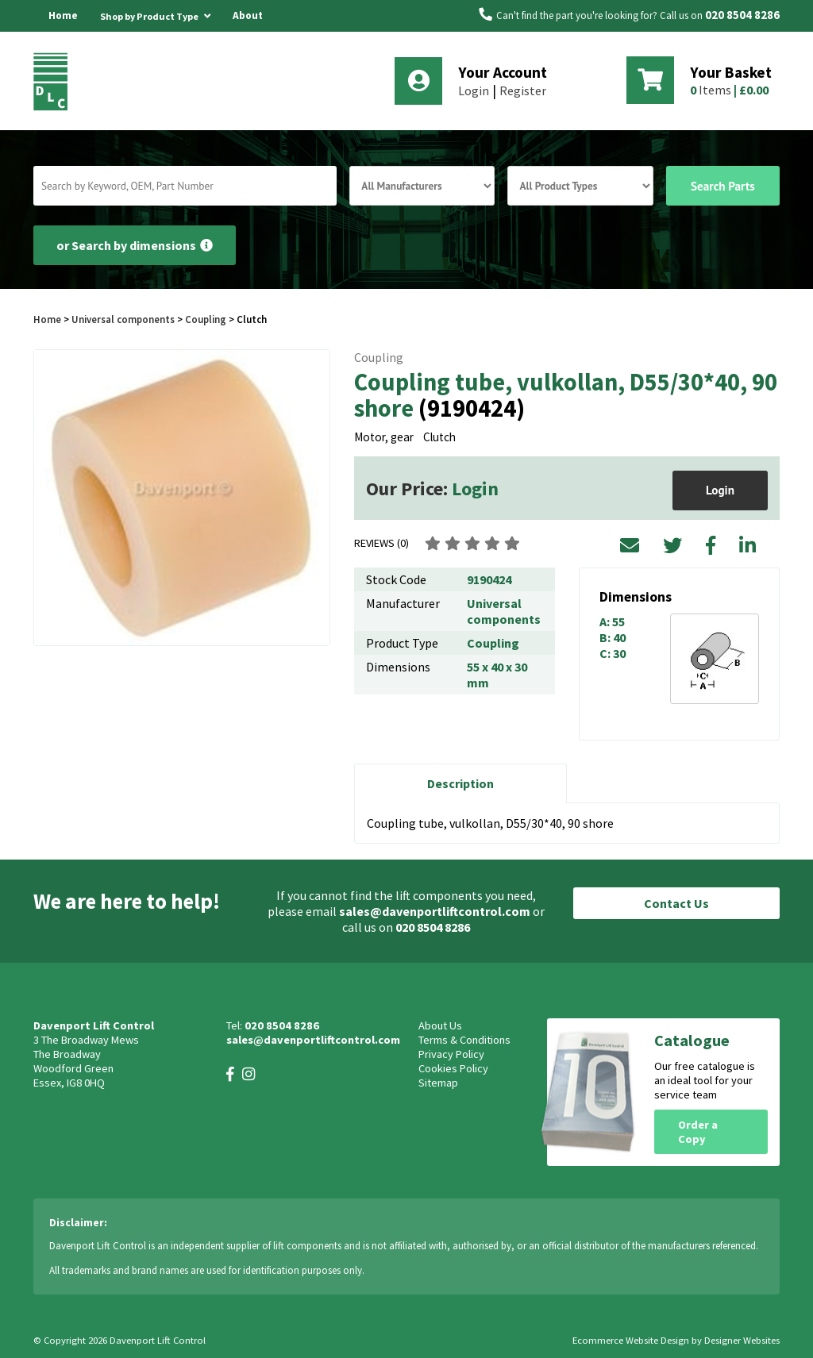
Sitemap (438, 1082)
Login (473, 90)
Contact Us (676, 903)
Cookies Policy (453, 1068)
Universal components (123, 319)
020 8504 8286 (742, 15)
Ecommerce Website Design (630, 1340)
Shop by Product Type (155, 13)
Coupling (205, 319)
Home (63, 15)
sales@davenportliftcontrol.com (434, 911)
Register (522, 90)
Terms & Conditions (464, 1040)
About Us (248, 31)
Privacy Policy (451, 1054)
